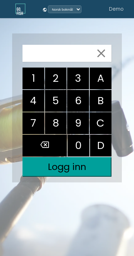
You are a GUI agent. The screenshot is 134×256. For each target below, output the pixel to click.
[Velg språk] (64, 9)
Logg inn (67, 166)
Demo (116, 9)
